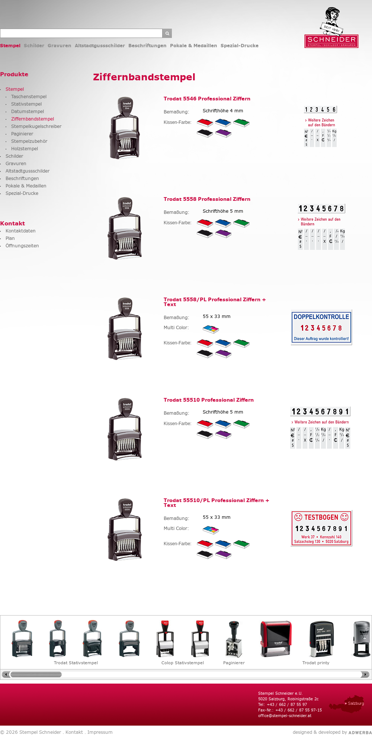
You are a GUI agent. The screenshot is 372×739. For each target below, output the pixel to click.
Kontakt (12, 223)
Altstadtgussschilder (100, 45)
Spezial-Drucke (240, 45)
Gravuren (59, 45)
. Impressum (98, 732)
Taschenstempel (28, 96)
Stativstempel (26, 104)
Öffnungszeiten (22, 245)
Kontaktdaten (21, 231)
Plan (10, 238)
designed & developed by (320, 732)
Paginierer (22, 134)
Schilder (34, 45)
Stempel (10, 45)
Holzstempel (24, 148)
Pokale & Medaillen (193, 45)
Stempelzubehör (29, 141)
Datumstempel (27, 111)
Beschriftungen (147, 45)
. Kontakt (72, 732)
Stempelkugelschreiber (36, 126)
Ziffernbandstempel (32, 119)
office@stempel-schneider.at (284, 715)
